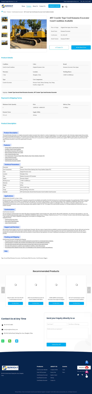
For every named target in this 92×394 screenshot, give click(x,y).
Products (29, 6)
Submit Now (56, 344)
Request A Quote (54, 6)
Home (23, 6)
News (63, 372)
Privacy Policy (18, 391)
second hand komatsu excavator (12, 258)
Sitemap (52, 377)
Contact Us (42, 6)
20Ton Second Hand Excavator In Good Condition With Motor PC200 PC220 (36, 299)
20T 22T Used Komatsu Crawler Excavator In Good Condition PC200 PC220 (76, 299)
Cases (63, 369)
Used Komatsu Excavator (17, 12)
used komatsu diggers (41, 258)
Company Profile (54, 369)
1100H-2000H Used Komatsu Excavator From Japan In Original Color (56, 299)
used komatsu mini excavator (28, 258)
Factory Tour (53, 372)
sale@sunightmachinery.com (11, 329)
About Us (35, 6)
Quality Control (54, 375)
